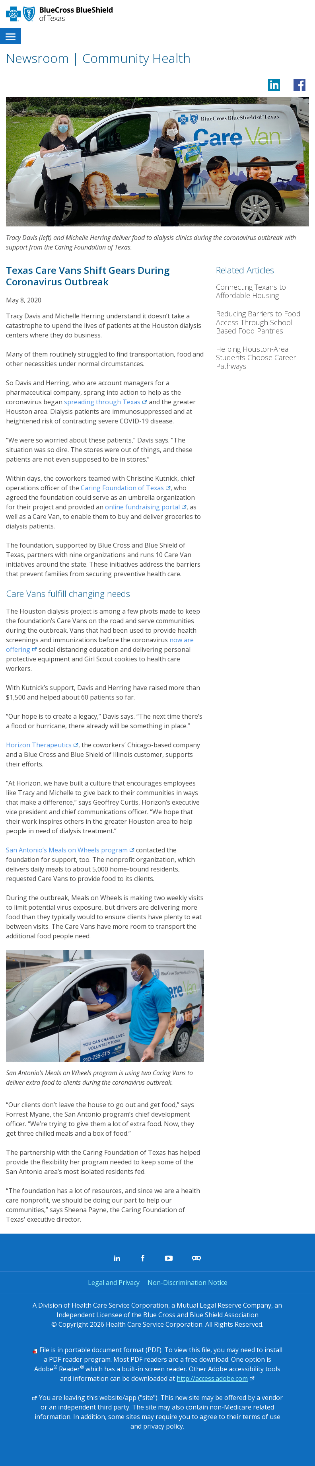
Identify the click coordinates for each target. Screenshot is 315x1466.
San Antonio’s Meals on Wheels (70, 850)
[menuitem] (10, 36)
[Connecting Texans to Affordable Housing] (262, 291)
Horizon (42, 745)
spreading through (105, 402)
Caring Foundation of (126, 487)
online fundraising (146, 507)
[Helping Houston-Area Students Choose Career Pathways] (262, 358)
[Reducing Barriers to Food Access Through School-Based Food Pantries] (262, 322)
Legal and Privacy (114, 1282)
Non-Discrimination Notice (188, 1282)
